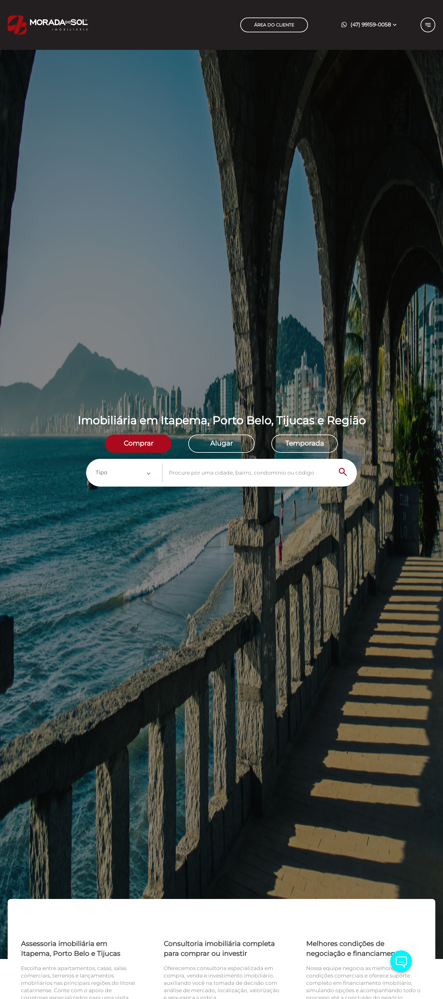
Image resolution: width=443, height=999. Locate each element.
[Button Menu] (428, 25)
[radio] (138, 443)
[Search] (343, 473)
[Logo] (83, 25)
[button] (370, 25)
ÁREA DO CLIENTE (274, 25)
